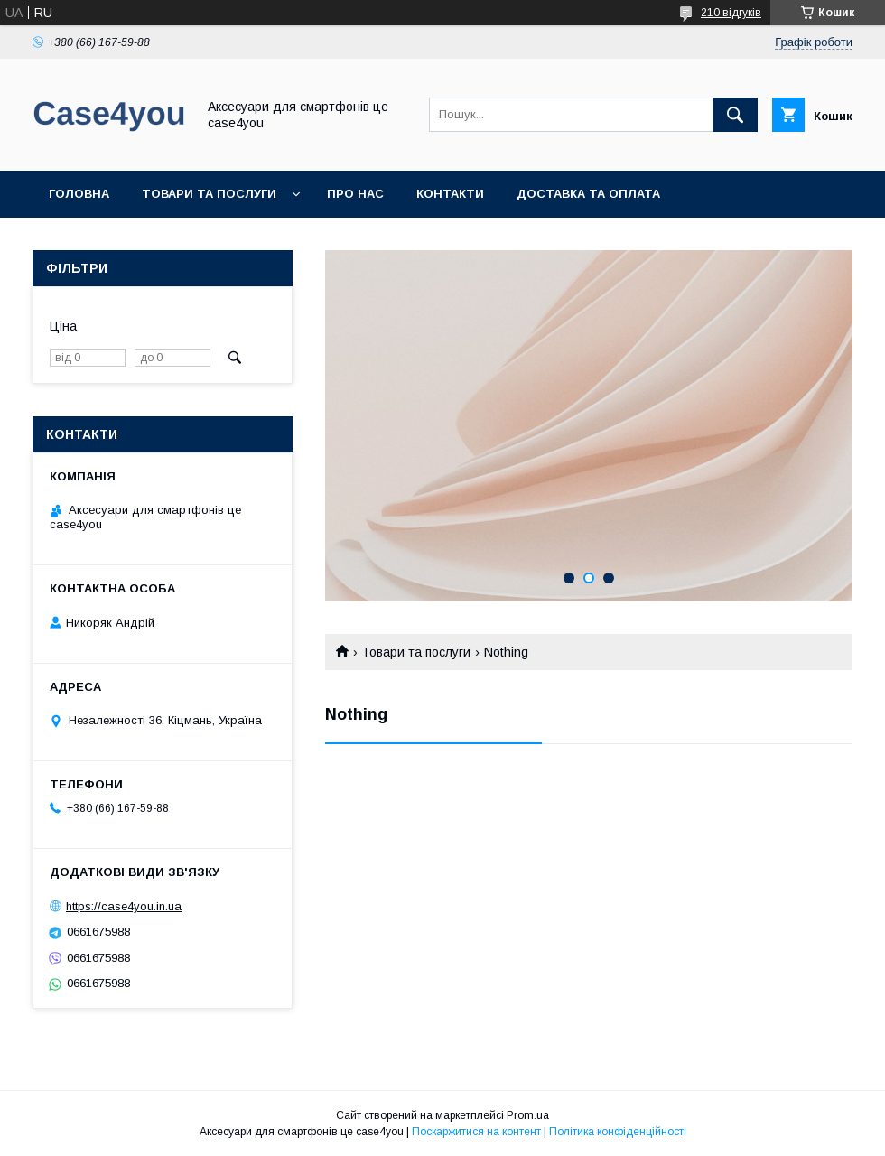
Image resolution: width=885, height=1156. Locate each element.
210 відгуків (731, 12)
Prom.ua (528, 1115)
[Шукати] (735, 115)
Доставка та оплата (588, 193)
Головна (79, 193)
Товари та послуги (209, 193)
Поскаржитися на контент (476, 1131)
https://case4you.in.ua (124, 906)
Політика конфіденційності (617, 1131)
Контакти (450, 193)
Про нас (355, 193)
